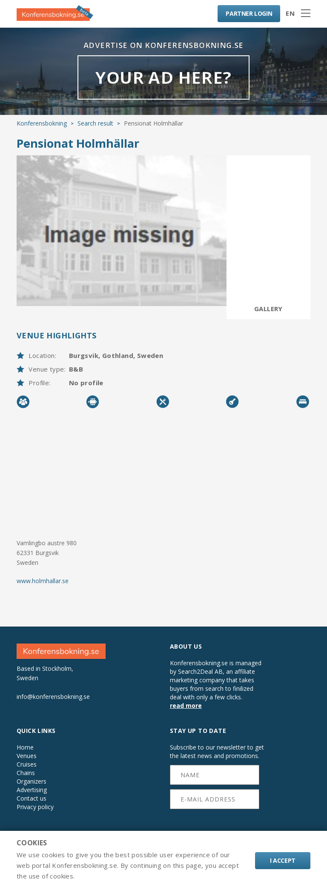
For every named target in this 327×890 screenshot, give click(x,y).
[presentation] (215, 824)
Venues (27, 756)
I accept (282, 860)
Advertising (32, 790)
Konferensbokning (42, 123)
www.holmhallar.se (43, 581)
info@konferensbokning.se (53, 697)
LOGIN (249, 13)
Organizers (31, 781)
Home (25, 747)
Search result (95, 123)
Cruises (27, 764)
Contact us (31, 798)
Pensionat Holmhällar (78, 143)
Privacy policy (35, 807)
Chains (26, 773)
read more (186, 705)
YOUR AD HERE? (163, 77)
